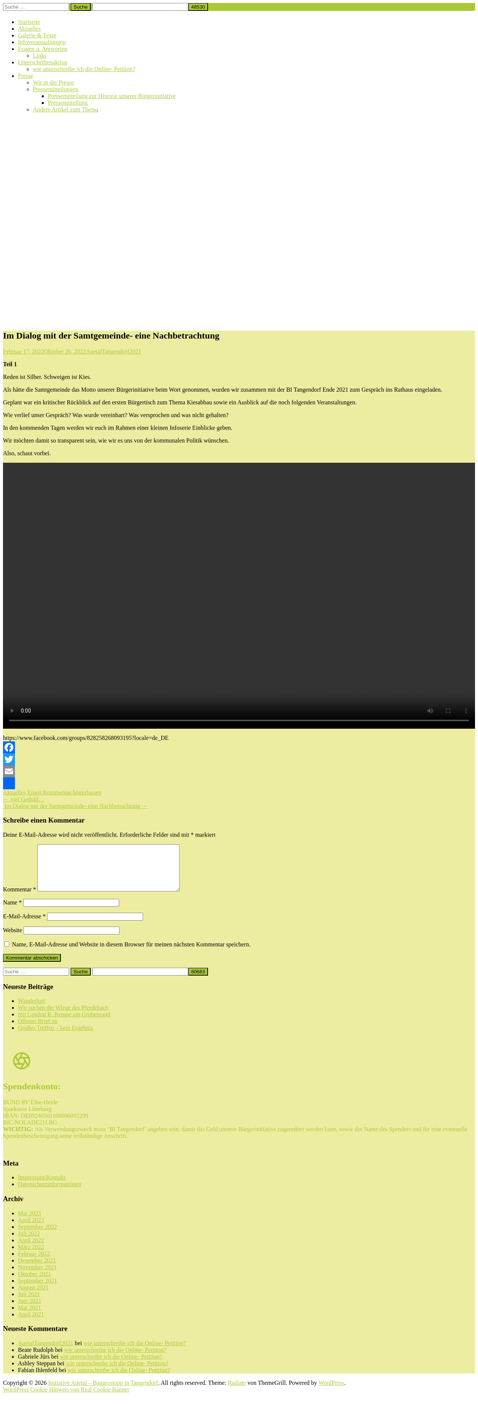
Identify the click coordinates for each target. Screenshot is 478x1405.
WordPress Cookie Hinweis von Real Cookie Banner (66, 1398)
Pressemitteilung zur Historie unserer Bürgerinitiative (112, 96)
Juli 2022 (29, 1242)
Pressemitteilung (68, 103)
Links (39, 55)
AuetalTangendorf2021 (113, 351)
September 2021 (37, 1289)
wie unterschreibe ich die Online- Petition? (84, 69)
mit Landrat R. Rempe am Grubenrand (64, 1023)
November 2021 (37, 1276)
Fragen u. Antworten (42, 49)
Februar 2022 (34, 1262)
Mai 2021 (29, 1316)
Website (12, 939)
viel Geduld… (23, 799)
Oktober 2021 (34, 1283)
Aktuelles (29, 28)
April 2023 (31, 1229)
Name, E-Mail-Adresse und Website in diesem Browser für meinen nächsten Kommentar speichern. (131, 953)
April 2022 (31, 1249)
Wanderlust (31, 1010)
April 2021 (31, 1323)
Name (12, 911)
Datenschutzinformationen (49, 1193)
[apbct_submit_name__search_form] (198, 7)
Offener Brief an (37, 1030)
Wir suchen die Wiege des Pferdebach (63, 1016)
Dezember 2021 (37, 1269)
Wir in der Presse (53, 82)
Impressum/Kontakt (41, 1186)
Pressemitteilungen (55, 89)
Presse (25, 76)
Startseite (29, 22)
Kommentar (19, 898)
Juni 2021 (29, 1310)
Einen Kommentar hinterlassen (64, 792)
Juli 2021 (29, 1303)
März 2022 (31, 1256)
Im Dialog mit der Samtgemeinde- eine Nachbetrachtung (75, 806)
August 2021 (33, 1296)
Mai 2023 (29, 1222)
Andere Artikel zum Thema (65, 109)
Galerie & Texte (37, 35)
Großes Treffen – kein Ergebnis (55, 1037)
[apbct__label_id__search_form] (140, 7)
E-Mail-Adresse (24, 925)
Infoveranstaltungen (42, 42)
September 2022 (37, 1236)
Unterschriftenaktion (42, 62)
